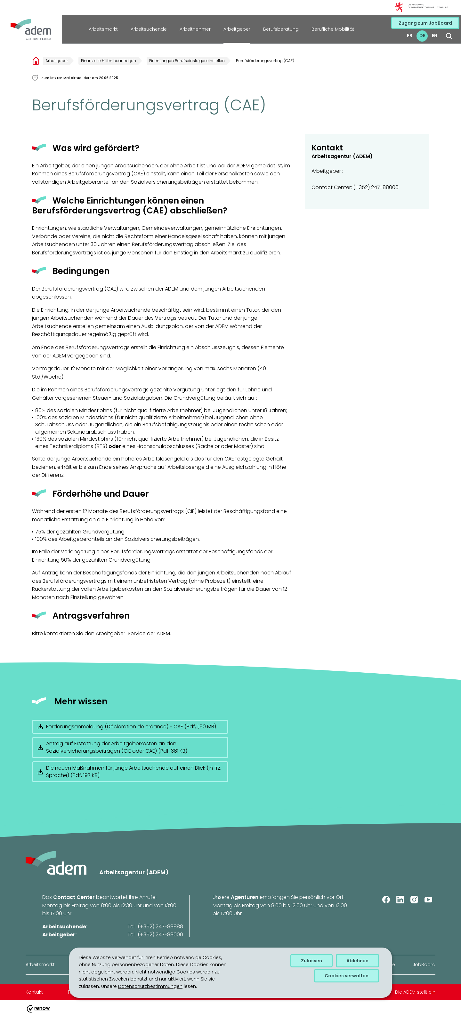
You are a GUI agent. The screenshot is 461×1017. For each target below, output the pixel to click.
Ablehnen (357, 960)
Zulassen (311, 960)
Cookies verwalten (346, 976)
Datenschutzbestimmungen (150, 986)
